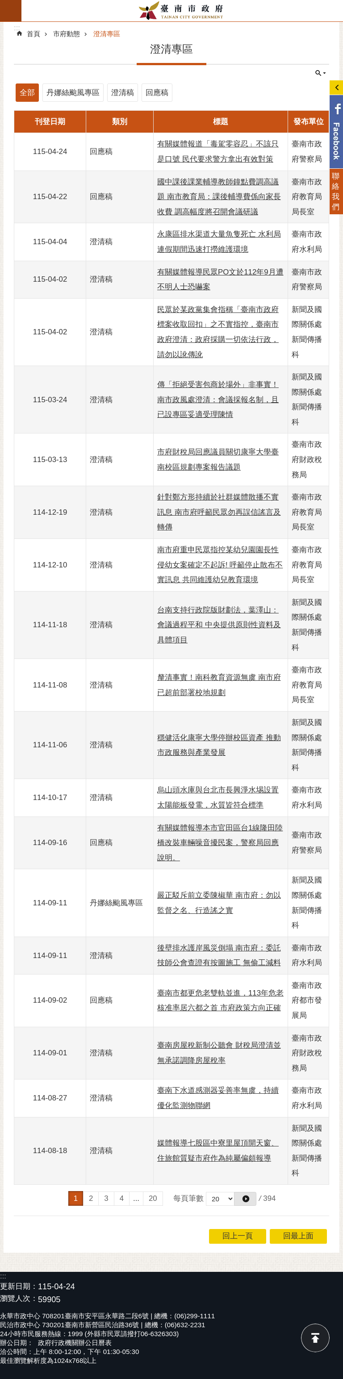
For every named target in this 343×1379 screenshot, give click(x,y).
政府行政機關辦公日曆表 (75, 1342)
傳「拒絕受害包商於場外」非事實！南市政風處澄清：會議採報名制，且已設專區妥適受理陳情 (218, 399)
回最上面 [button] (298, 1236)
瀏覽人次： (19, 1299)
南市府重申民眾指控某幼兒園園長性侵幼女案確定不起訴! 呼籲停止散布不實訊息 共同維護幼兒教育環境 (220, 565)
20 (153, 1198)
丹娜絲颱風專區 (73, 92)
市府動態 (66, 33)
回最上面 (315, 1338)
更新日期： (19, 1286)
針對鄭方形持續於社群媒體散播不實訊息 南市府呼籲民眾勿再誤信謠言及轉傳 (219, 512)
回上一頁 (237, 1236)
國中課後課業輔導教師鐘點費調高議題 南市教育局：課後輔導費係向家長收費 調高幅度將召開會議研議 (219, 197)
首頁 (33, 33)
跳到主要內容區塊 (4, 4)
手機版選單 (10, 10)
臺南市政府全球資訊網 (182, 10)
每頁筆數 (188, 1198)
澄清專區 (106, 33)
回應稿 (157, 92)
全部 (27, 92)
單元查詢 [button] (320, 73)
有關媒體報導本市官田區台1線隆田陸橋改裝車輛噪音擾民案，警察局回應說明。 (220, 843)
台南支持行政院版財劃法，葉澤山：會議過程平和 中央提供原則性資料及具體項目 (219, 625)
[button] (245, 1199)
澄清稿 (122, 92)
